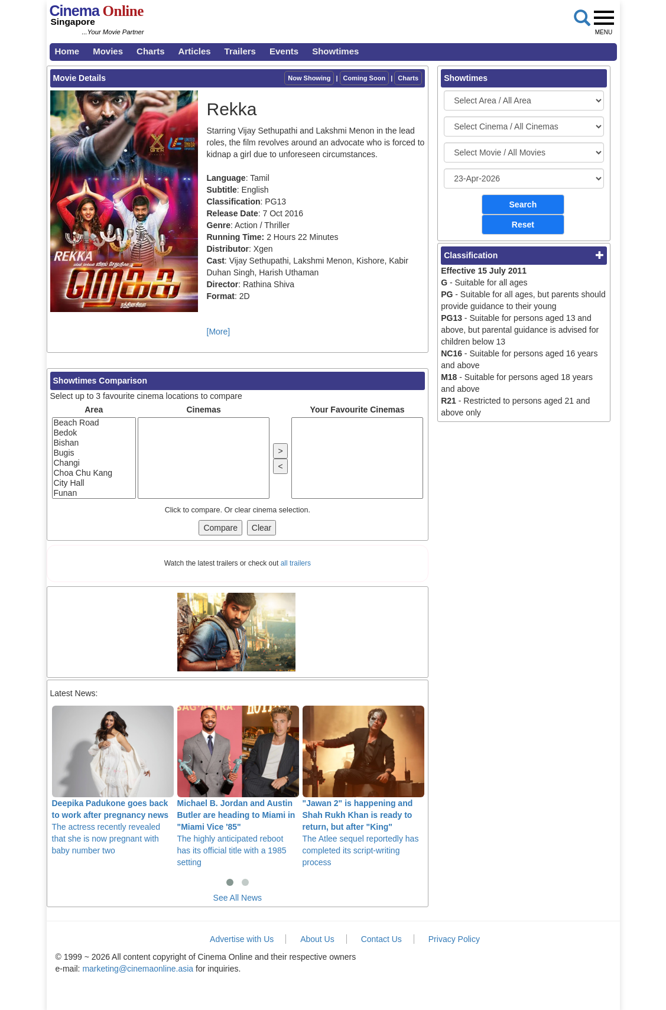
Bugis (94, 453)
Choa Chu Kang (94, 473)
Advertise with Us (242, 939)
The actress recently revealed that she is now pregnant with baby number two (113, 780)
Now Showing (309, 78)
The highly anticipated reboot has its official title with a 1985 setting (238, 786)
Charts (151, 51)
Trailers (240, 51)
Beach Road (94, 423)
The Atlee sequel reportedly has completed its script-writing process (363, 786)
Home (67, 51)
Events (283, 51)
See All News (237, 897)
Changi (94, 463)
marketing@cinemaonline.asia (137, 968)
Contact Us (381, 939)
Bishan (94, 443)
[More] (218, 331)
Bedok (94, 433)
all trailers (296, 563)
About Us (317, 939)
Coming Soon (364, 78)
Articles (194, 51)
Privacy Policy (454, 939)
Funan (94, 493)
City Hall (94, 483)
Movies (108, 51)
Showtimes (335, 51)
